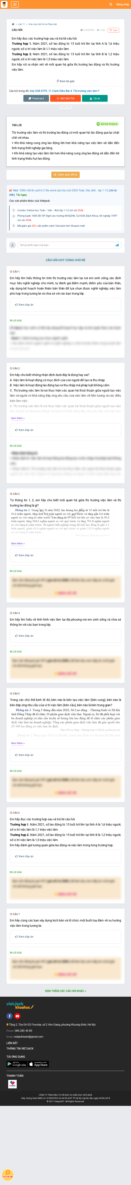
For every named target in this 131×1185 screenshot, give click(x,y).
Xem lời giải (65, 81)
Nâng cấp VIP (65, 672)
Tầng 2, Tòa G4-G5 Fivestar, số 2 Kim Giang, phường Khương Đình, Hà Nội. (52, 1103)
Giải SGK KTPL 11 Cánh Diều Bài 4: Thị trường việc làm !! (64, 91)
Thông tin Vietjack (20, 1127)
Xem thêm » (18, 457)
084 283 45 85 (23, 1109)
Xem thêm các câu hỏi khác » (65, 1070)
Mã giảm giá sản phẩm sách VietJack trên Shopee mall (51, 225)
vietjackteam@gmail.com (28, 1116)
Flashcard (36, 98)
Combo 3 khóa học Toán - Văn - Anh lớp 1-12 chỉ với (50, 210)
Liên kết (12, 1122)
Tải (95, 98)
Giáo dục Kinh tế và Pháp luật (42, 24)
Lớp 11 (21, 24)
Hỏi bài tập (8, 1174)
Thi (65, 98)
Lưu (113, 30)
